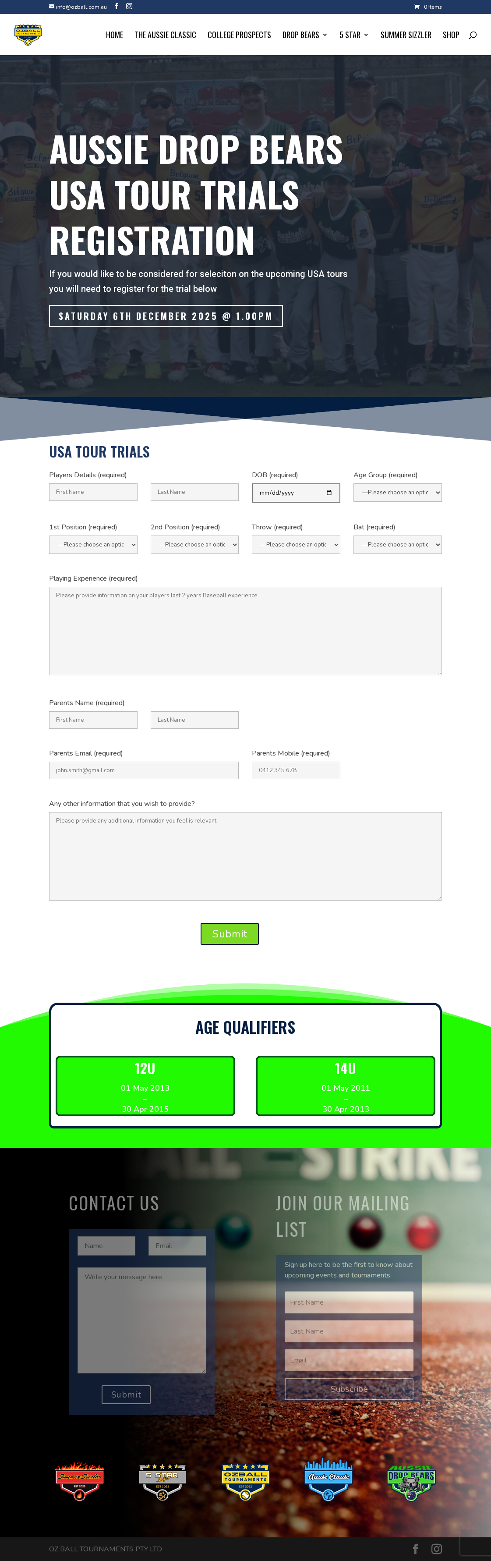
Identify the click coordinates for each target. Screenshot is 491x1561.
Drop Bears (301, 36)
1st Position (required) (83, 527)
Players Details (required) (88, 475)
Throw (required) (277, 527)
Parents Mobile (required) (291, 753)
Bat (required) (374, 527)
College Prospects (239, 36)
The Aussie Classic (165, 36)
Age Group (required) (385, 475)
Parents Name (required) (87, 703)
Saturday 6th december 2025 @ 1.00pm (166, 316)
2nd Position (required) (185, 527)
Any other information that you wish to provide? (122, 804)
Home (114, 36)
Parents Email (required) (86, 753)
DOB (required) (275, 475)
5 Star (349, 36)
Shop (451, 36)
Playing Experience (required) (93, 578)
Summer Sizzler (406, 36)
